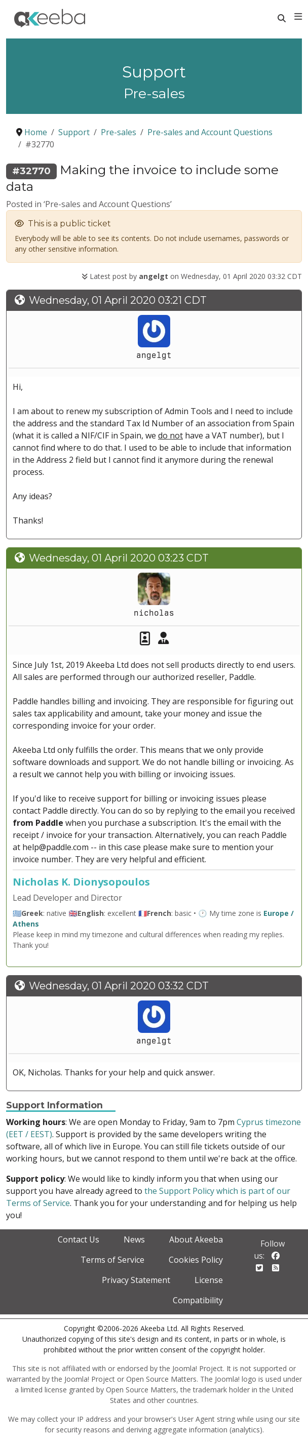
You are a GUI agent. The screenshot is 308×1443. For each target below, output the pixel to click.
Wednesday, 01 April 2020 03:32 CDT (119, 986)
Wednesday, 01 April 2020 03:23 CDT (119, 558)
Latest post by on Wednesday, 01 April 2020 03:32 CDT (192, 276)
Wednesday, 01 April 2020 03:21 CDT (118, 300)
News (134, 1239)
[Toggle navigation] (298, 17)
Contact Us (78, 1239)
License (209, 1280)
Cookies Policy (196, 1259)
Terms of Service (112, 1259)
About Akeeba (196, 1239)
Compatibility (198, 1300)
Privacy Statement (136, 1280)
